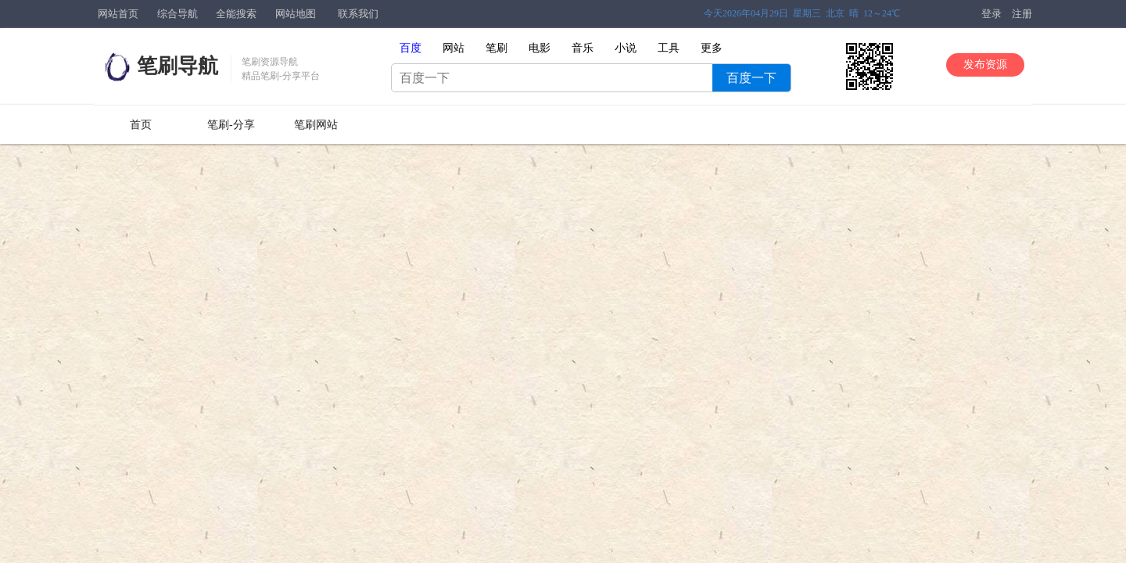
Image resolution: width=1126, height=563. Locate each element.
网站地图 (295, 14)
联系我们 (358, 14)
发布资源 (985, 64)
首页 (141, 125)
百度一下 (751, 77)
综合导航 (177, 14)
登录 (991, 14)
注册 (1022, 14)
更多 (712, 48)
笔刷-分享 (231, 125)
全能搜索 (236, 14)
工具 (669, 48)
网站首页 (118, 14)
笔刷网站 (316, 125)
